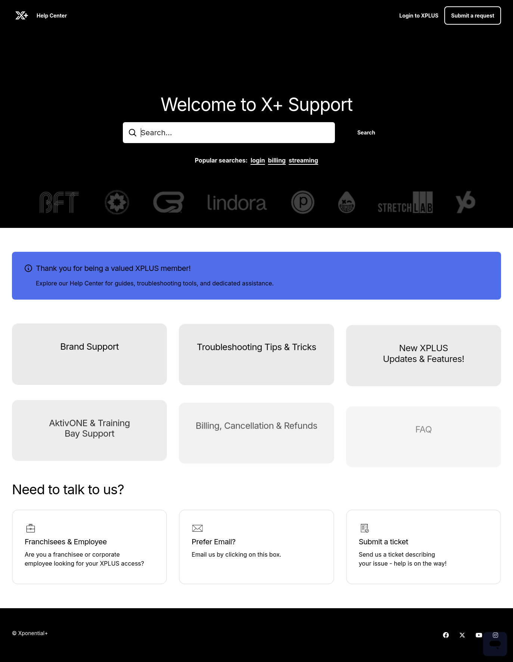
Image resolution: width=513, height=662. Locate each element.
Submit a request (472, 15)
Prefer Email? (213, 541)
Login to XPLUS (418, 15)
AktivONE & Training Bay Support (89, 438)
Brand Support (89, 349)
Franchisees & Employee (66, 541)
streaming (303, 160)
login (258, 160)
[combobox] (229, 132)
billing (277, 160)
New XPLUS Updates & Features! (423, 360)
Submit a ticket (383, 541)
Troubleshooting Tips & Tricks (256, 351)
